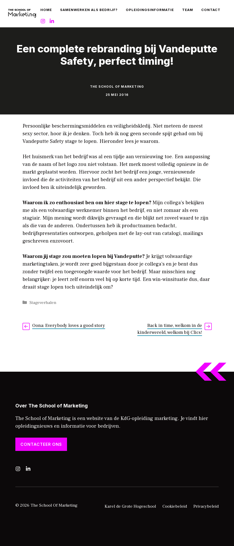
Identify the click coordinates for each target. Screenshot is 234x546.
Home (46, 10)
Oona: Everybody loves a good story (68, 325)
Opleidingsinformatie (150, 10)
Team (187, 10)
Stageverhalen (42, 302)
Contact (210, 10)
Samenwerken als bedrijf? (89, 10)
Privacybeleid (206, 506)
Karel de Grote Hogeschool (130, 506)
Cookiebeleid (174, 506)
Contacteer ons (41, 444)
